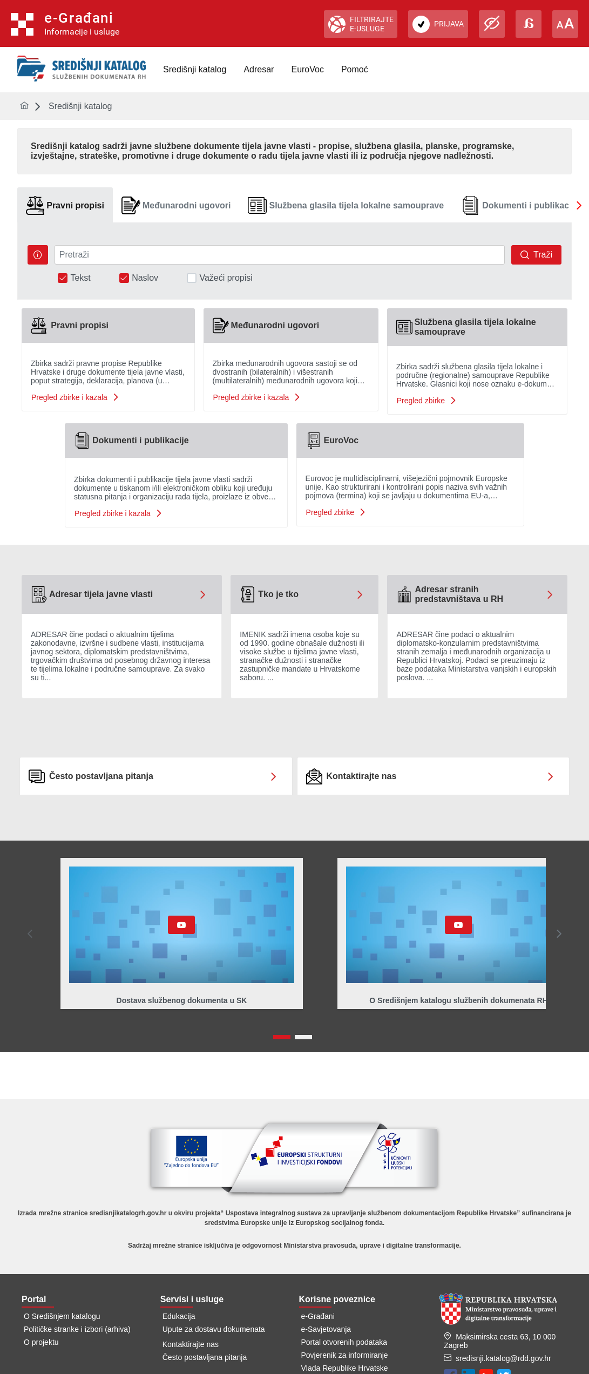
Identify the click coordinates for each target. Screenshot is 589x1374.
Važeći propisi (225, 278)
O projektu (41, 1342)
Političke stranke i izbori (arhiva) (77, 1329)
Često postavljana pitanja (205, 1357)
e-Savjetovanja (326, 1329)
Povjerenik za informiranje (344, 1355)
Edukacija (179, 1316)
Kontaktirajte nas (191, 1344)
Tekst (80, 278)
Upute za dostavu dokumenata (214, 1329)
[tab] (65, 205)
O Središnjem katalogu (62, 1316)
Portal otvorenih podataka (344, 1342)
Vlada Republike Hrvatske (344, 1368)
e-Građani (318, 1316)
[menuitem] (194, 69)
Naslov (145, 278)
